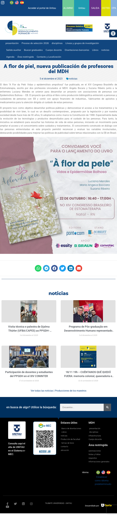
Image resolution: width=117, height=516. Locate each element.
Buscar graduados (33, 50)
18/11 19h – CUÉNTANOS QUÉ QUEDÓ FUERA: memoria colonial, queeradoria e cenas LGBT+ (88, 376)
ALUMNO (68, 8)
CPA (114, 8)
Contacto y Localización (49, 56)
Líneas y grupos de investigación (82, 43)
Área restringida (25, 56)
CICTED (106, 8)
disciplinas (57, 43)
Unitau (81, 8)
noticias (105, 50)
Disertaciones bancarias (77, 50)
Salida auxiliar (13, 50)
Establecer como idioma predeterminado (16, 11)
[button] (38, 268)
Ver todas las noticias (42, 390)
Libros (95, 50)
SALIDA (95, 8)
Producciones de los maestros (70, 390)
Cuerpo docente (54, 50)
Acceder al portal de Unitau (42, 8)
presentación (12, 43)
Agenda (10, 56)
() (30, 330)
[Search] (107, 407)
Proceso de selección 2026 (35, 43)
